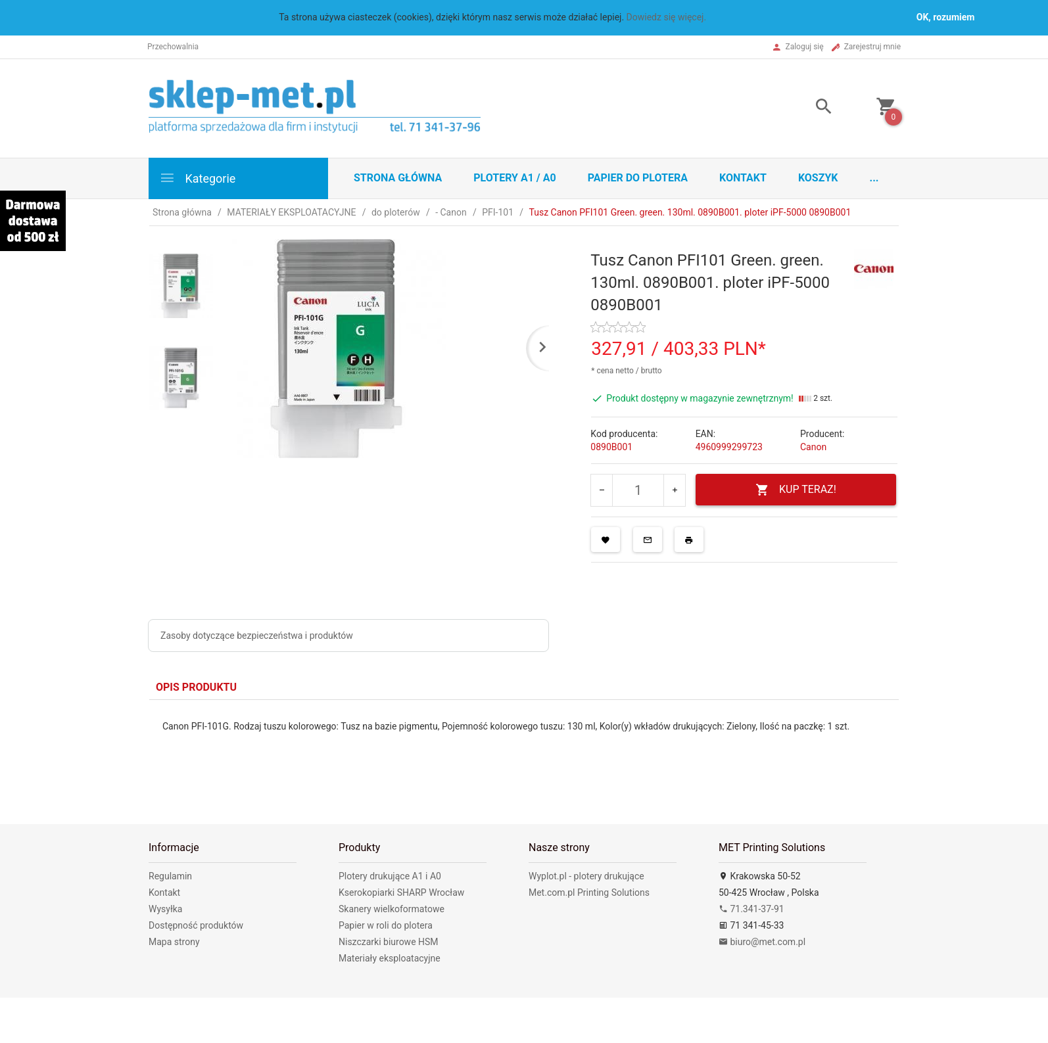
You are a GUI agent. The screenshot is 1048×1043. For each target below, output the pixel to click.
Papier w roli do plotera (386, 925)
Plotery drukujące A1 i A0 (390, 876)
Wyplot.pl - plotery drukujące (586, 876)
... (874, 178)
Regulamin (170, 876)
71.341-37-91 (751, 909)
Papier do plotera (638, 178)
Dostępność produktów (196, 925)
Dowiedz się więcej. (667, 17)
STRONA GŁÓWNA (398, 178)
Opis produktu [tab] (196, 687)
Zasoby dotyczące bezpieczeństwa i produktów (256, 635)
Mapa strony (174, 942)
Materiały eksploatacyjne (390, 958)
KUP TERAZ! (795, 490)
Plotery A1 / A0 (514, 178)
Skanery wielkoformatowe (391, 909)
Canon (813, 447)
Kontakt (743, 178)
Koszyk (818, 178)
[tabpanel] (524, 745)
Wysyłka (165, 909)
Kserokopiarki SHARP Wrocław (401, 892)
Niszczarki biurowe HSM (389, 942)
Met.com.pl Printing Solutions (589, 892)
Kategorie (197, 178)
